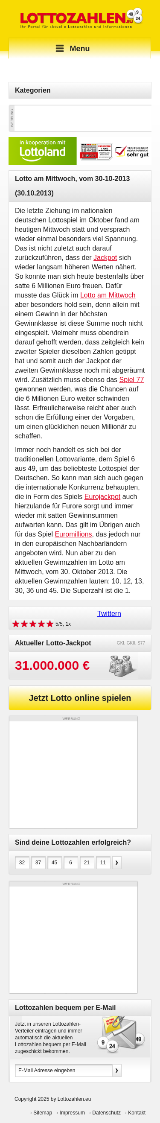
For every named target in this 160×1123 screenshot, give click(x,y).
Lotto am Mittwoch (108, 295)
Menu (71, 48)
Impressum (72, 1113)
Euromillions (73, 534)
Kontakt (136, 1113)
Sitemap (42, 1113)
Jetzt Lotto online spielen (80, 698)
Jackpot (105, 257)
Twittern (109, 613)
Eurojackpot (102, 496)
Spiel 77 (131, 379)
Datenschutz (106, 1113)
